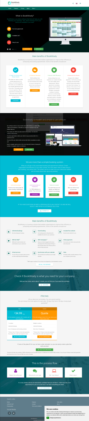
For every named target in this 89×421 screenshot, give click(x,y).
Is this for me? (10, 403)
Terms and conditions (37, 405)
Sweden (41, 417)
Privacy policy (10, 405)
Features (16, 8)
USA (38, 417)
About (58, 403)
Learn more (27, 49)
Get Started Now (19, 336)
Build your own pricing (44, 348)
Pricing (22, 8)
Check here (44, 284)
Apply (28, 8)
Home (9, 8)
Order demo (59, 401)
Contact (34, 403)
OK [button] (47, 417)
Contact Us (44, 210)
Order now (38, 49)
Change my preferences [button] (55, 417)
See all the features (44, 264)
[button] (7, 49)
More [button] (34, 8)
